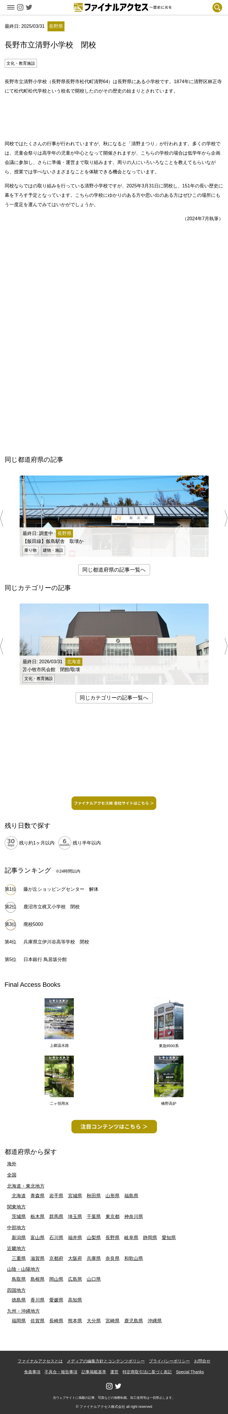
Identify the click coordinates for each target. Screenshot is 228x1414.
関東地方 (16, 1206)
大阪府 (75, 1258)
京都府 (56, 1258)
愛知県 (169, 1237)
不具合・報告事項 (61, 1371)
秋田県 (94, 1195)
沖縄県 (155, 1320)
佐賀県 (37, 1320)
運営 (114, 1371)
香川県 (37, 1299)
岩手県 (56, 1195)
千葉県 (94, 1216)
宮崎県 (113, 1320)
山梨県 (94, 1237)
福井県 (75, 1237)
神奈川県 (133, 1216)
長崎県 (56, 1320)
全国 (11, 1174)
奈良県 (113, 1258)
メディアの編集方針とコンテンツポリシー (106, 1361)
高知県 (75, 1299)
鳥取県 (19, 1279)
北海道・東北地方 (26, 1186)
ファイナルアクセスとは (40, 1361)
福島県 (131, 1195)
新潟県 (19, 1237)
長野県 (113, 1237)
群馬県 (56, 1216)
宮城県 (75, 1195)
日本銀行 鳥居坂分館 (45, 959)
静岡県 (150, 1237)
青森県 (37, 1195)
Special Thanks (190, 1371)
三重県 (19, 1258)
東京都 (113, 1216)
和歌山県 (133, 1258)
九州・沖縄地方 (23, 1311)
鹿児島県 (133, 1320)
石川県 (56, 1237)
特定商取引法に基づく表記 (147, 1371)
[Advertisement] (114, 116)
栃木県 (37, 1216)
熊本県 (75, 1320)
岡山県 (56, 1279)
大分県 (94, 1320)
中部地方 (16, 1227)
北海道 (19, 1195)
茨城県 (19, 1216)
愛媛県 (56, 1299)
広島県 (75, 1279)
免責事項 (32, 1371)
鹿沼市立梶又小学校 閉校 (51, 906)
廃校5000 (33, 924)
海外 (11, 1163)
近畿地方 (16, 1248)
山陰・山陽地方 (23, 1269)
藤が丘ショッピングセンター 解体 (60, 889)
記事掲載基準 (93, 1371)
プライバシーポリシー (169, 1361)
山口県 (94, 1279)
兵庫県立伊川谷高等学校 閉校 (56, 941)
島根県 (37, 1279)
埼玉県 (75, 1216)
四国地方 (16, 1290)
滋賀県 (37, 1258)
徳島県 (19, 1299)
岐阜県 (131, 1237)
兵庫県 (94, 1258)
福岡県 (19, 1320)
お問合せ (202, 1361)
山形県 (113, 1195)
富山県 (37, 1237)
